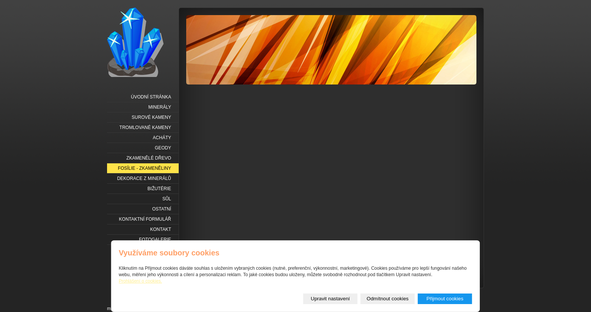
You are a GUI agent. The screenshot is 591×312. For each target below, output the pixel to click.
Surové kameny (151, 117)
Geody (163, 148)
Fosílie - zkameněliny (144, 168)
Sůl (166, 198)
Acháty (162, 137)
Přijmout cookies (445, 298)
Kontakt (160, 229)
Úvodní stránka (151, 97)
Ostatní (161, 209)
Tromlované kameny (145, 127)
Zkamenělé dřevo (148, 158)
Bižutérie (159, 188)
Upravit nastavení (330, 298)
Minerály (160, 107)
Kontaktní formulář (145, 219)
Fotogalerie (155, 239)
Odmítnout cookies (388, 298)
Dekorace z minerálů (144, 178)
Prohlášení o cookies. (140, 281)
